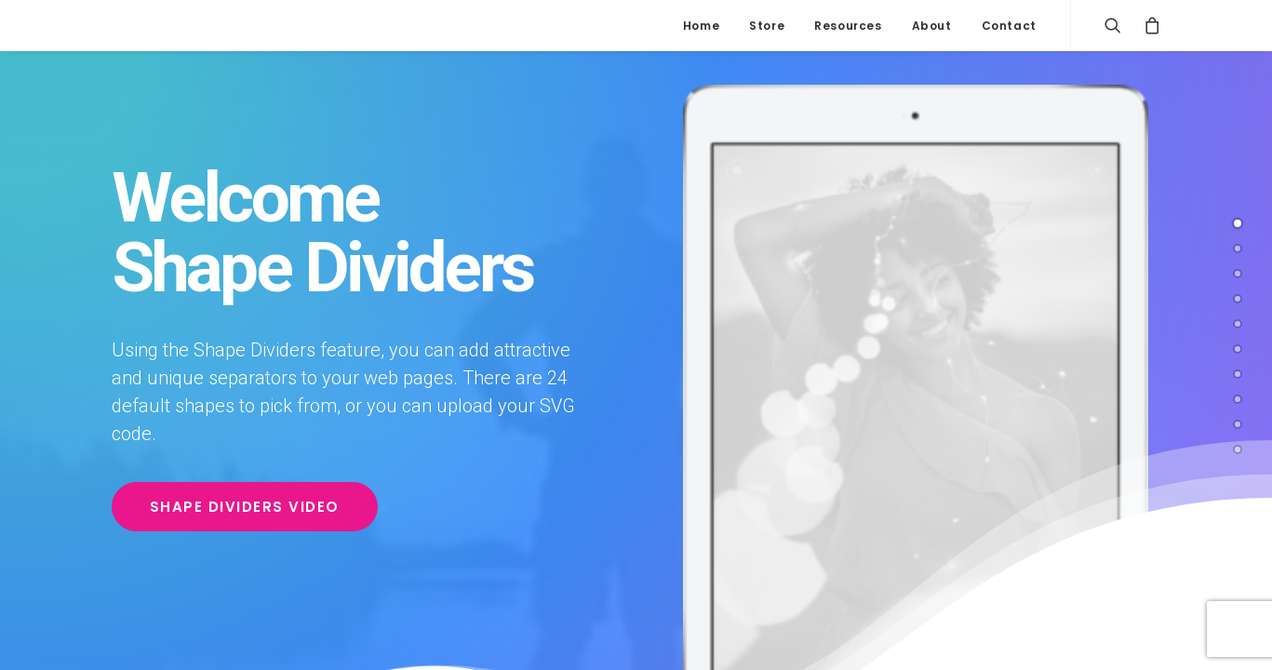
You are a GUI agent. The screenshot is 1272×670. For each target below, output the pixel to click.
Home (701, 26)
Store (766, 26)
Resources (847, 26)
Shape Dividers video (245, 506)
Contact (1009, 26)
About (932, 26)
